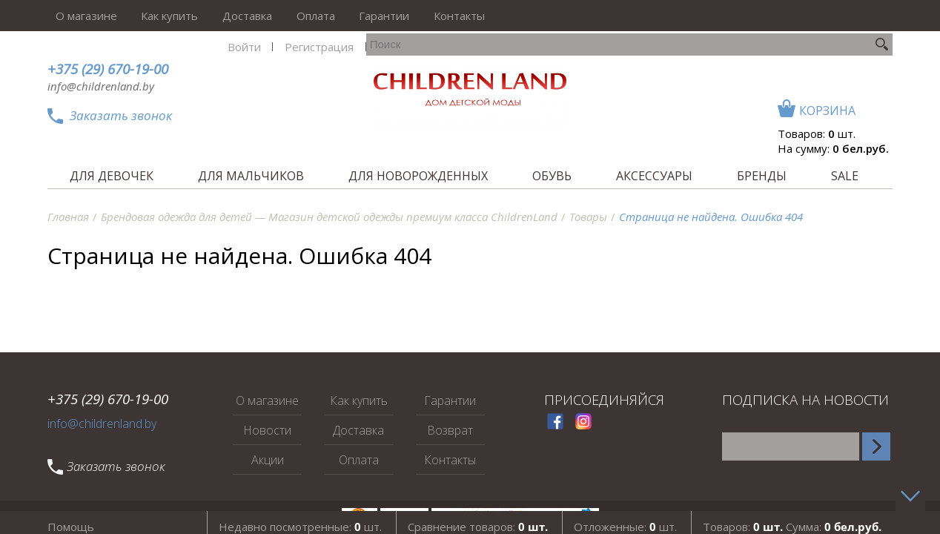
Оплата (288, 15)
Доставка (226, 15)
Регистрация (697, 15)
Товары (588, 216)
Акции (267, 460)
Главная (68, 216)
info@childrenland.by (100, 86)
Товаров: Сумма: (792, 518)
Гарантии (350, 15)
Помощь (70, 518)
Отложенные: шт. (625, 518)
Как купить (155, 15)
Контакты (419, 15)
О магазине (78, 15)
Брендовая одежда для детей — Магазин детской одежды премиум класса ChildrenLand (329, 216)
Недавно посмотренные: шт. (300, 518)
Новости (267, 430)
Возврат (450, 430)
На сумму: (833, 117)
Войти (629, 15)
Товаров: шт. (816, 102)
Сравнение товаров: (478, 518)
